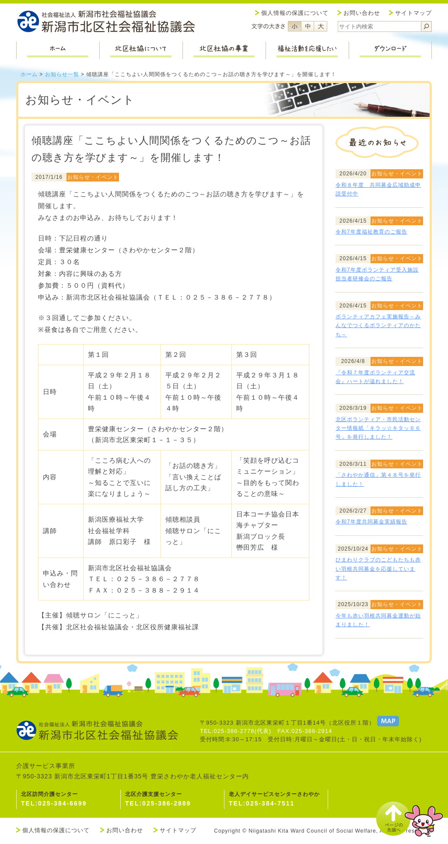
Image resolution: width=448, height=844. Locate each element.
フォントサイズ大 (320, 26)
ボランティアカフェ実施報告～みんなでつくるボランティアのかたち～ (378, 326)
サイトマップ (413, 13)
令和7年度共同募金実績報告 (371, 522)
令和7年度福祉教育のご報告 (371, 232)
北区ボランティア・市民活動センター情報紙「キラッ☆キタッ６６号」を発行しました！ (378, 428)
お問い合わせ (361, 13)
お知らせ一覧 (62, 74)
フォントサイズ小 (294, 26)
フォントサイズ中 (307, 26)
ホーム (29, 74)
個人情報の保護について (295, 13)
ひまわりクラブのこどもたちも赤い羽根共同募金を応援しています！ (378, 569)
